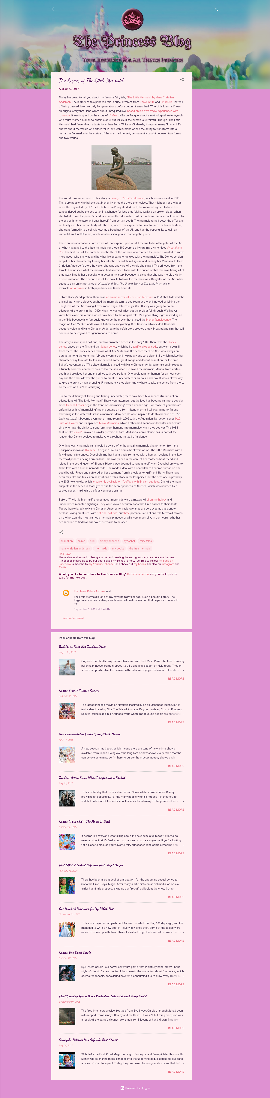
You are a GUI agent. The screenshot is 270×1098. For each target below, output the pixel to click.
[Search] (216, 10)
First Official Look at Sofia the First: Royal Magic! (91, 865)
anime (81, 541)
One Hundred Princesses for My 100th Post (86, 909)
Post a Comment (73, 618)
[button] (182, 80)
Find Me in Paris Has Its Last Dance (82, 647)
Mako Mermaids (109, 423)
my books (118, 548)
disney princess (109, 541)
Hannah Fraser (75, 405)
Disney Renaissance (158, 319)
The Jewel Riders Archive (89, 591)
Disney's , (128, 198)
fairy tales (146, 541)
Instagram (168, 564)
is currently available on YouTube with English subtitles (126, 481)
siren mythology (156, 499)
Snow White (147, 102)
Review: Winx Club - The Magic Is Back (84, 821)
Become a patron (138, 574)
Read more (176, 678)
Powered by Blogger (135, 1088)
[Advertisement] (207, 128)
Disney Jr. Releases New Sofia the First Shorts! (88, 1040)
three (126, 513)
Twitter (63, 567)
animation (67, 541)
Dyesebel (90, 450)
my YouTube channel (101, 564)
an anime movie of (129, 297)
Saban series (108, 346)
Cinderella (166, 102)
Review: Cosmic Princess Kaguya (79, 690)
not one (101, 513)
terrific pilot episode (145, 346)
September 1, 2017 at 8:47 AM (92, 609)
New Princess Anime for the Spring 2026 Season (90, 734)
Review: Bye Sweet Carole (75, 952)
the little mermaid (140, 548)
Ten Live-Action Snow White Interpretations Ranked (92, 778)
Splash (78, 432)
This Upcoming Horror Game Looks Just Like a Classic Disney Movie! (103, 996)
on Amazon (77, 288)
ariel (92, 541)
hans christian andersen (75, 548)
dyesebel (129, 541)
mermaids (101, 548)
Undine (113, 115)
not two (112, 513)
